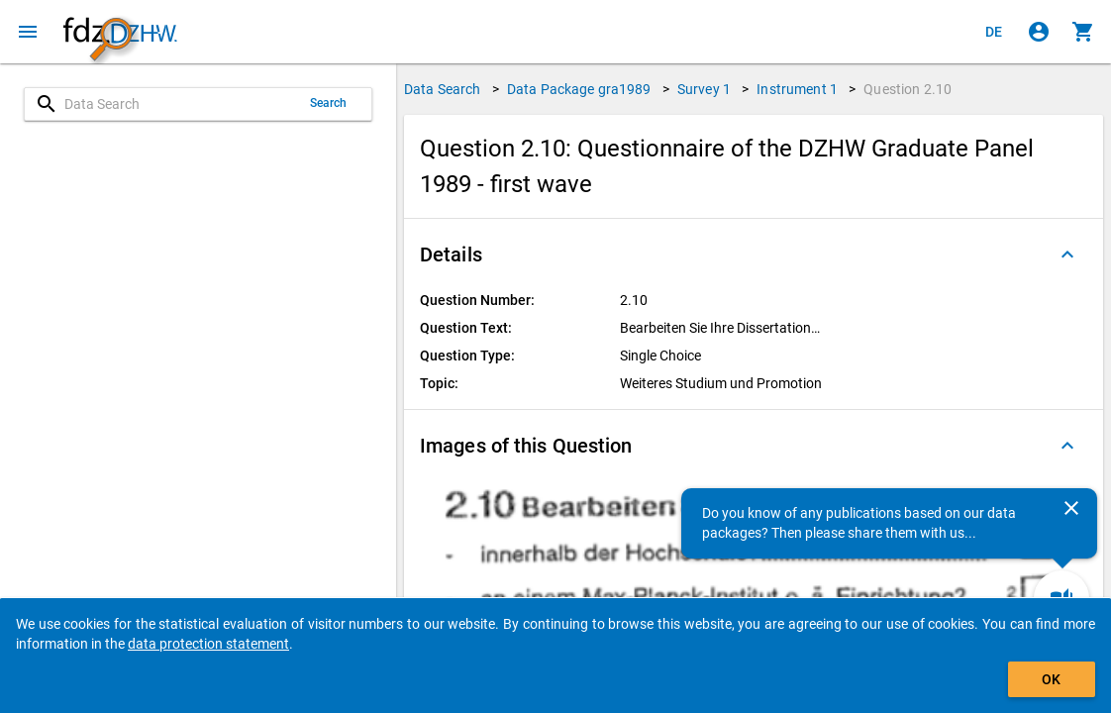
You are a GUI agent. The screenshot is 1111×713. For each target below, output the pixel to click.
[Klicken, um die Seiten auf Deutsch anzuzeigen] (994, 31)
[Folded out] (1067, 254)
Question (907, 89)
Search (329, 103)
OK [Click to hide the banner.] (1051, 679)
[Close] (1071, 508)
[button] (753, 254)
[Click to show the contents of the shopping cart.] (1083, 31)
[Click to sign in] (1039, 31)
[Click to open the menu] (28, 31)
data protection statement (208, 644)
